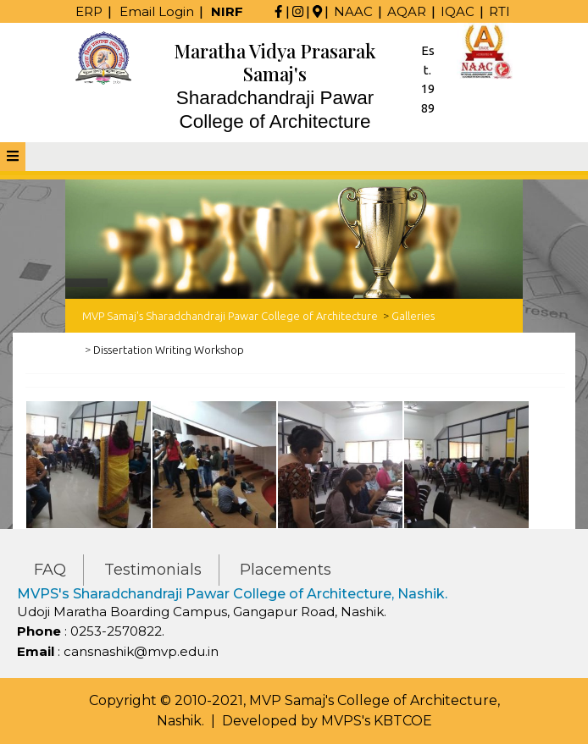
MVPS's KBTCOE (376, 721)
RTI (499, 11)
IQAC (457, 11)
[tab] (13, 156)
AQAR (406, 11)
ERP (89, 11)
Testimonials (153, 569)
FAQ (50, 569)
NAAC (353, 11)
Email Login (156, 11)
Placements (285, 569)
